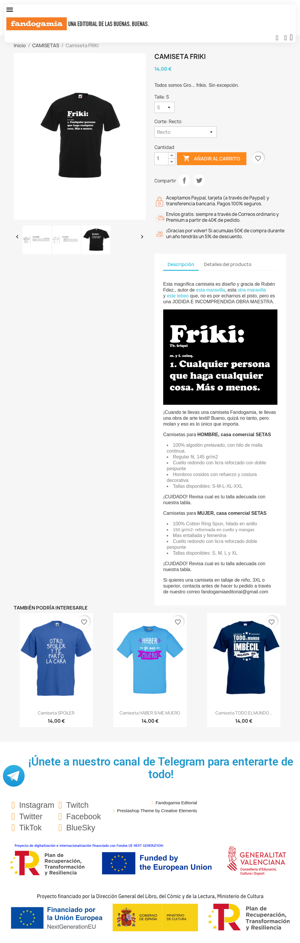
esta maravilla (210, 289)
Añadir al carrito (211, 158)
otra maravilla (252, 289)
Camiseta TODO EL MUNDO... (243, 713)
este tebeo (178, 295)
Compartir (184, 180)
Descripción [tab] (181, 264)
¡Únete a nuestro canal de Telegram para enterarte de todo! (160, 768)
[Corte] (185, 132)
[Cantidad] (161, 158)
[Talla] (164, 107)
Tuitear (199, 180)
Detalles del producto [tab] (228, 264)
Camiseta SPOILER (56, 713)
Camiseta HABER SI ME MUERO (150, 713)
